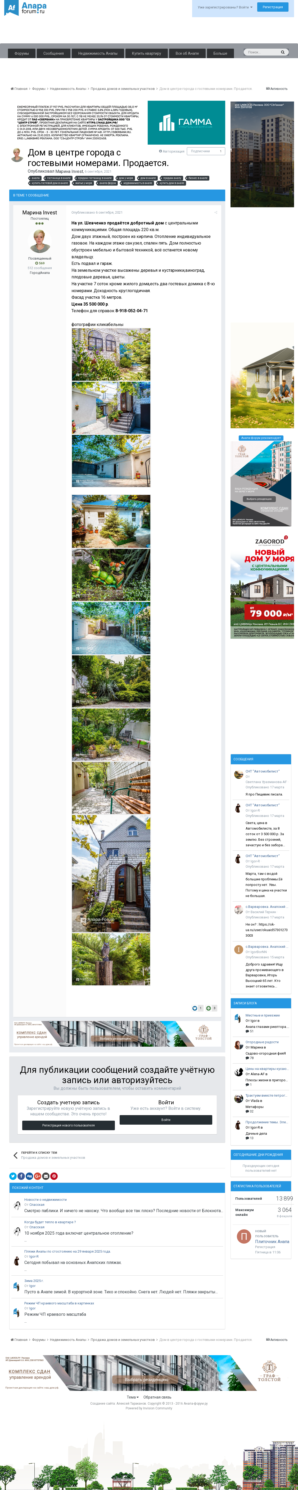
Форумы (22, 53)
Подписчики (200, 151)
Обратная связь (157, 1397)
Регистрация (273, 7)
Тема (133, 1397)
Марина (257, 1047)
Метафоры (255, 1107)
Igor (32, 1286)
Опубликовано (97, 212)
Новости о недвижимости (45, 1200)
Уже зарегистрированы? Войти (225, 7)
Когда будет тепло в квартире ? (50, 1222)
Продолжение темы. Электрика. (267, 1122)
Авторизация (173, 151)
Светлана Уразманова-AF (266, 782)
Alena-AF (258, 1074)
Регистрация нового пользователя (68, 1125)
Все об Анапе (187, 53)
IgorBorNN (259, 952)
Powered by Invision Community (149, 1408)
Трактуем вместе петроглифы (267, 1095)
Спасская (36, 1205)
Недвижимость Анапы (98, 53)
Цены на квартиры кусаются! (267, 1069)
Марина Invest (69, 171)
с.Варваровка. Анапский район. (267, 907)
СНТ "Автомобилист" (263, 771)
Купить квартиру (146, 53)
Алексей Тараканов (131, 1403)
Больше (220, 53)
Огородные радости (262, 1042)
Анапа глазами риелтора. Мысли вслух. (267, 1027)
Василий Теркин (263, 912)
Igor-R (34, 1256)
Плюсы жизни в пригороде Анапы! (267, 1080)
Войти (165, 1120)
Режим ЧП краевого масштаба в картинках (59, 1303)
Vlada (255, 1101)
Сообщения (53, 53)
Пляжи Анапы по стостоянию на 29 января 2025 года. (67, 1251)
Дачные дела (256, 1133)
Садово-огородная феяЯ (266, 1053)
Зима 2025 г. (34, 1281)
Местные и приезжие (263, 1015)
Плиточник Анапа (272, 1241)
